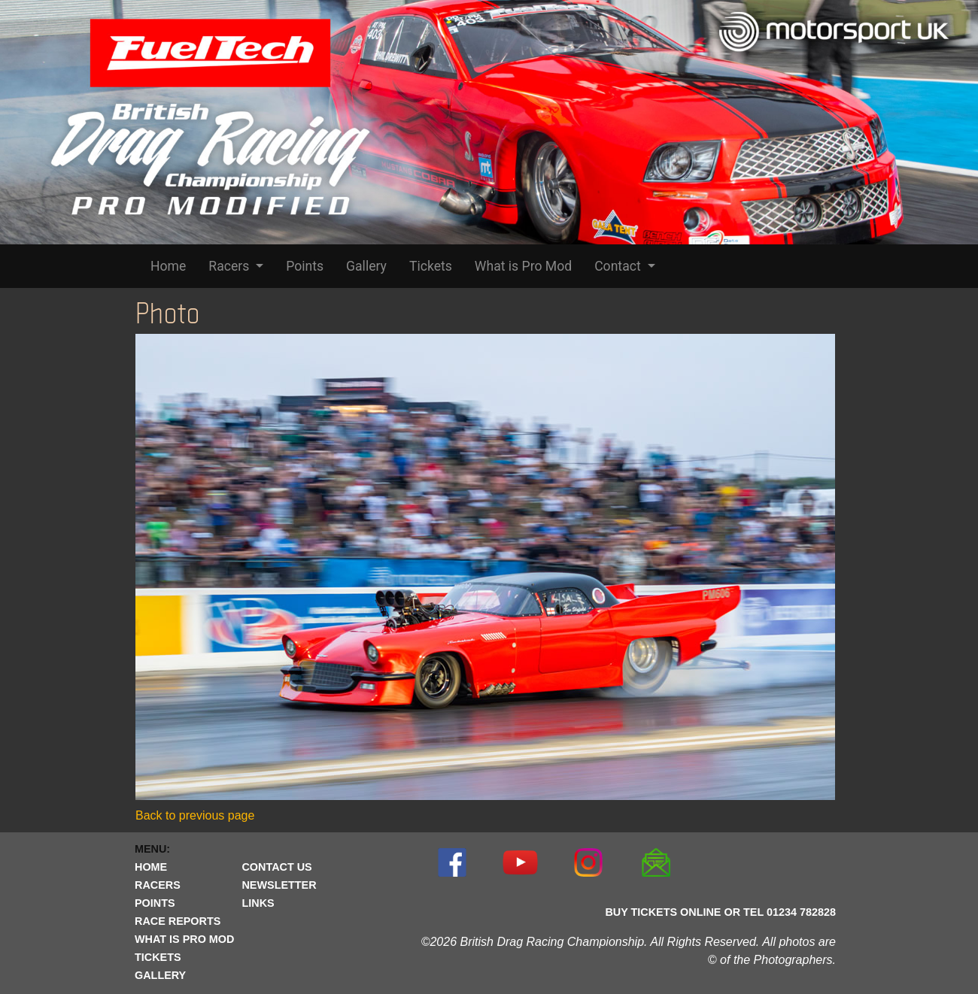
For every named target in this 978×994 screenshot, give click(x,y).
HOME (151, 867)
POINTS (155, 903)
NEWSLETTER (278, 885)
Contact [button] (619, 266)
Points (304, 266)
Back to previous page (194, 815)
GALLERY (160, 975)
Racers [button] (230, 266)
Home (168, 266)
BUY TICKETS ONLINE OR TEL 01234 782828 (720, 912)
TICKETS (158, 957)
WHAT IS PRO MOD (184, 939)
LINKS (257, 903)
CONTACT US (276, 867)
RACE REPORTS (177, 921)
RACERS (158, 885)
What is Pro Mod (523, 266)
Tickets (430, 266)
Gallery (366, 266)
